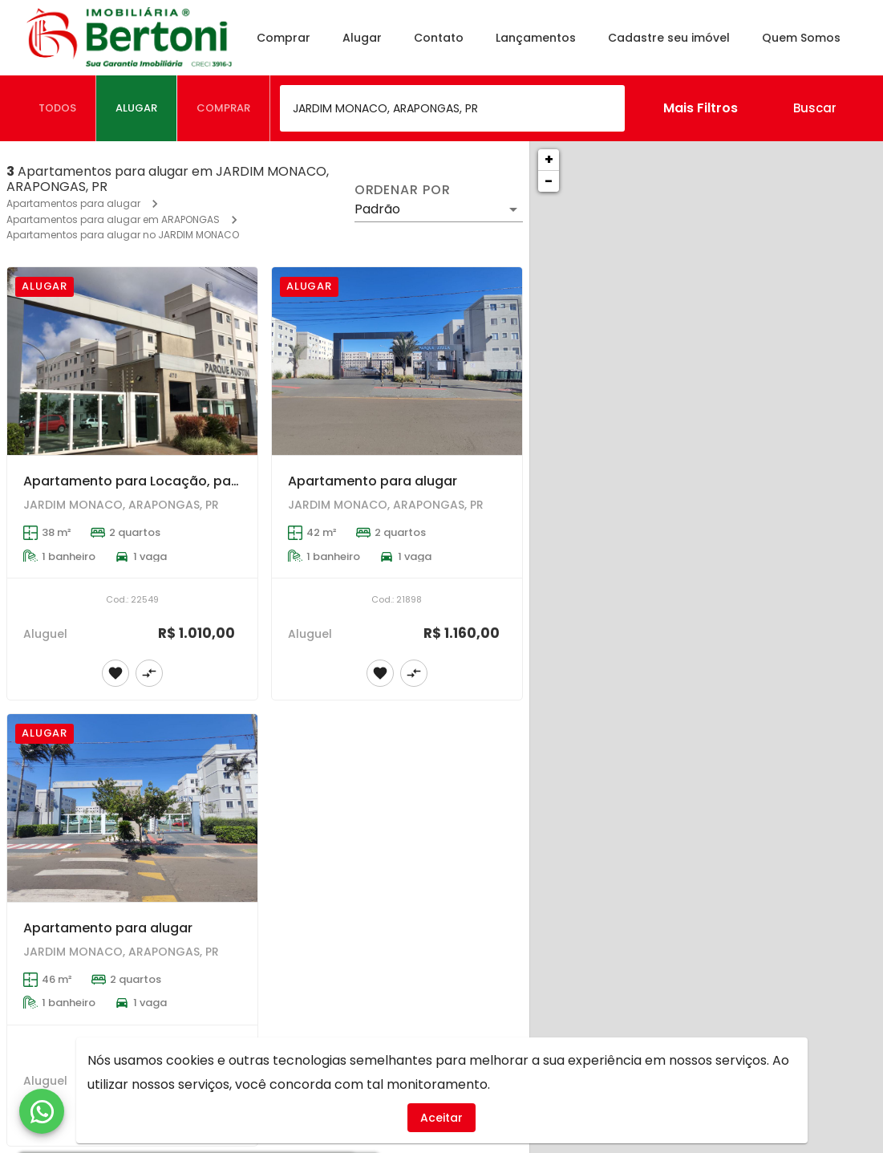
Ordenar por (402, 190)
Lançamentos (539, 38)
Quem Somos (804, 38)
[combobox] (452, 108)
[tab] (57, 108)
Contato (442, 38)
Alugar (365, 38)
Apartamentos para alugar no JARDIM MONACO (122, 235)
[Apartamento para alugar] (397, 361)
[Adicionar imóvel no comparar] (149, 673)
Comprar (287, 38)
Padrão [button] (377, 209)
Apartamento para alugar (372, 481)
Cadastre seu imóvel (672, 38)
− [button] (549, 181)
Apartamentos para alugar (73, 203)
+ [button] (549, 159)
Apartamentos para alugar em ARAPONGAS (113, 219)
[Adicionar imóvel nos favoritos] (115, 673)
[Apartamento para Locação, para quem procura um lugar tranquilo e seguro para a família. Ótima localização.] (132, 361)
